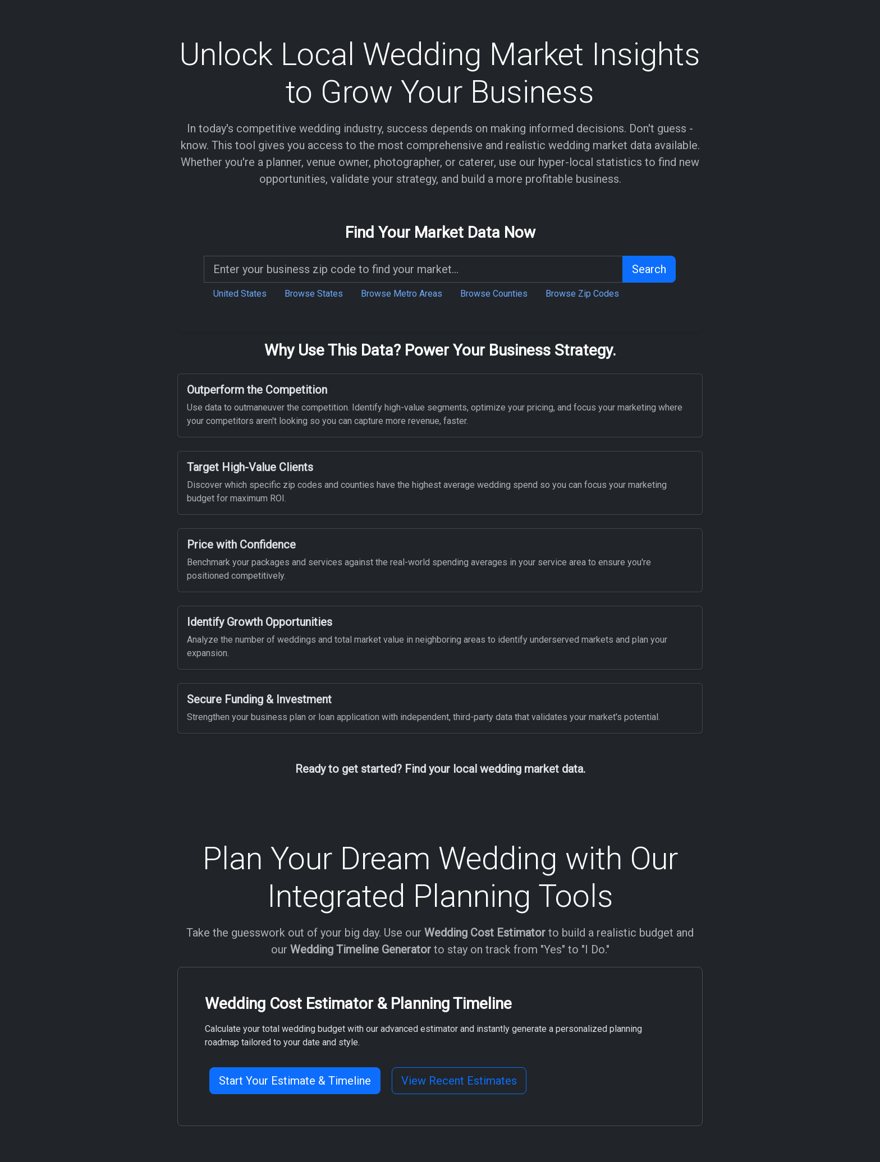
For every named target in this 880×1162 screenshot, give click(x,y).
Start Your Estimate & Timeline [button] (295, 1080)
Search (649, 269)
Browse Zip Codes (582, 293)
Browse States (314, 293)
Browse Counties (494, 293)
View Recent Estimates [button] (459, 1080)
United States (240, 293)
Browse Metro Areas (401, 293)
